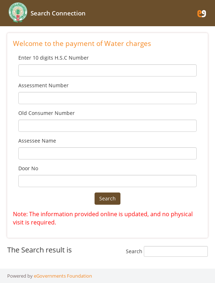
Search (107, 198)
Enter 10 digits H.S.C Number (53, 57)
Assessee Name (37, 140)
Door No (28, 168)
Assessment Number (43, 85)
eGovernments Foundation (63, 276)
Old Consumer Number (46, 113)
